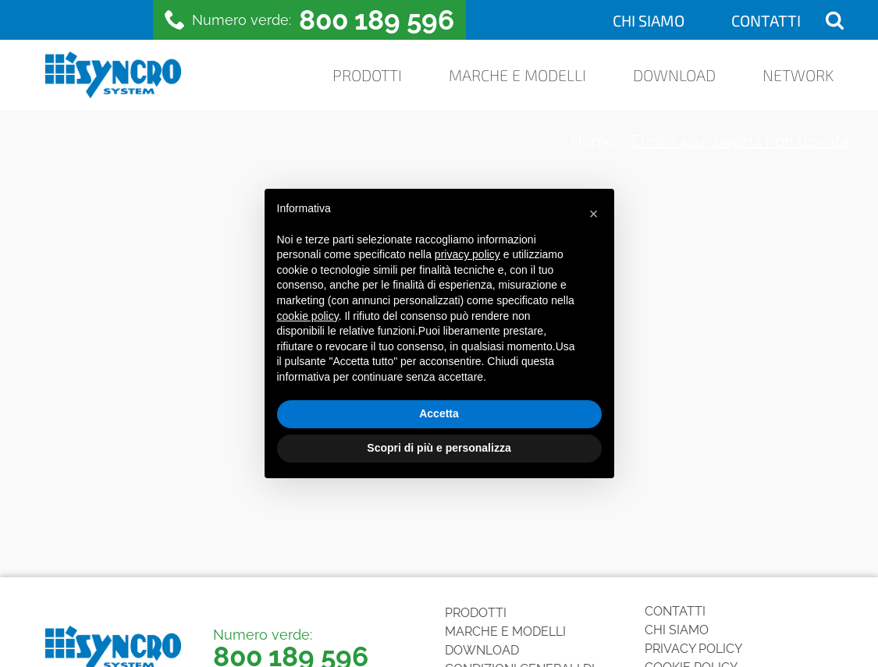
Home (593, 141)
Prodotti (367, 75)
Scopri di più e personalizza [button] (438, 448)
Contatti (766, 20)
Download (674, 75)
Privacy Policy (693, 648)
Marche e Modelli (517, 75)
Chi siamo (648, 20)
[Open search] (834, 19)
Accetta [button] (439, 413)
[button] (593, 213)
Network (798, 75)
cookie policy (308, 316)
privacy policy (467, 254)
